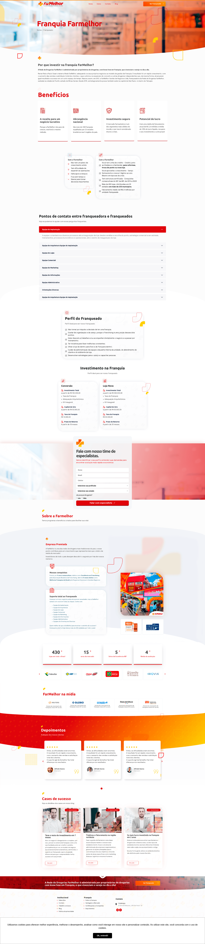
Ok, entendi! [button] (102, 935)
